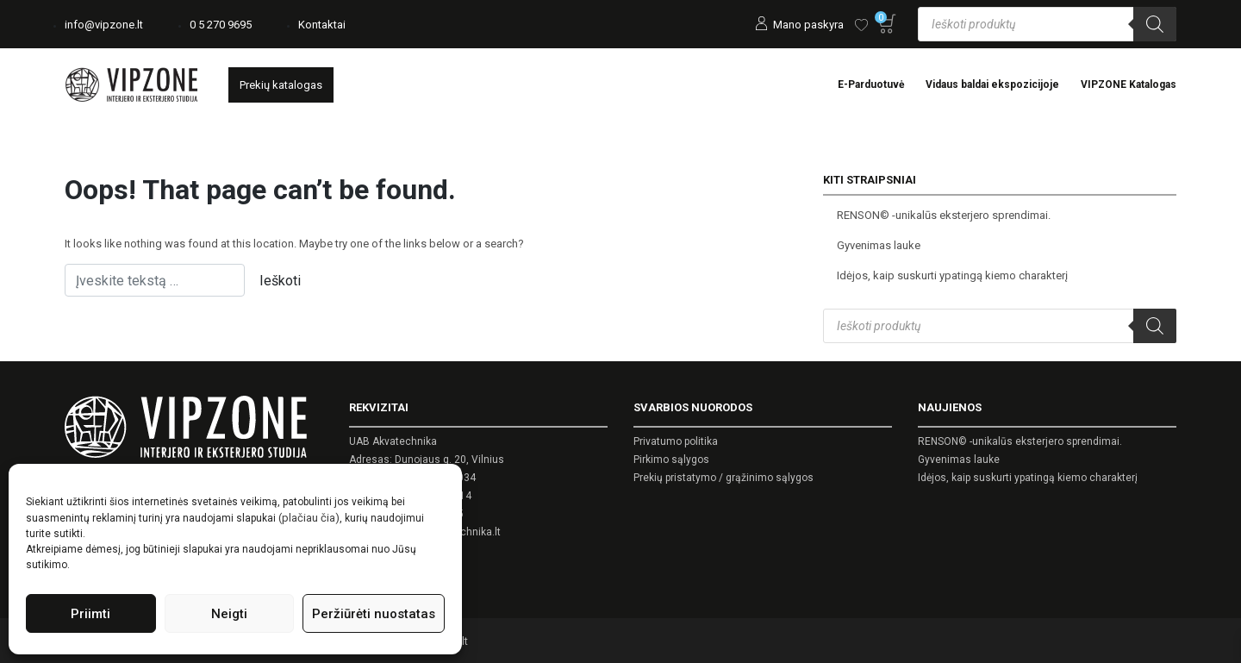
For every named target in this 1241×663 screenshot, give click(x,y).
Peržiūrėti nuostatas (373, 614)
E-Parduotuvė (871, 84)
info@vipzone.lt (104, 24)
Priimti (90, 614)
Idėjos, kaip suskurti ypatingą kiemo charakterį (952, 275)
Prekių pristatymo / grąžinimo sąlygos (723, 478)
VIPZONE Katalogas (1128, 84)
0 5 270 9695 (221, 24)
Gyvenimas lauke (878, 245)
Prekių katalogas (281, 84)
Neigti (229, 614)
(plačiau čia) (309, 517)
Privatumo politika (675, 441)
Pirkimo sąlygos (671, 459)
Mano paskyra (808, 24)
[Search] (1154, 24)
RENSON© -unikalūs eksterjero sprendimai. (944, 215)
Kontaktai (322, 24)
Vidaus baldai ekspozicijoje (992, 84)
